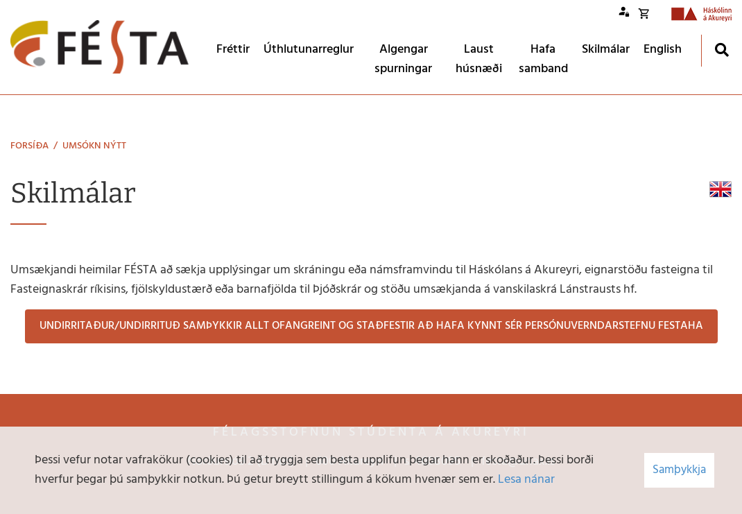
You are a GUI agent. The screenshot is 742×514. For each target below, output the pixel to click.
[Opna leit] (721, 49)
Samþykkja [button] (679, 470)
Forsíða (29, 146)
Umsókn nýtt (94, 146)
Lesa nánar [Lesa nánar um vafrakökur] (526, 480)
